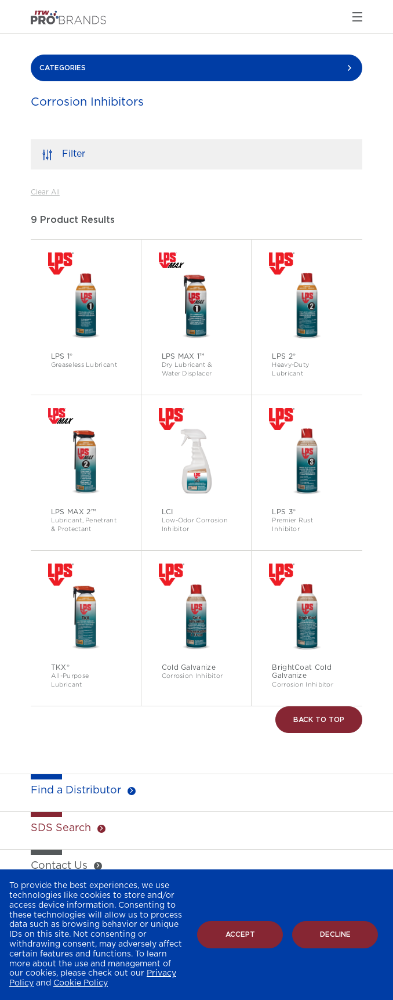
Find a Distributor (76, 790)
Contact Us (59, 866)
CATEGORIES (62, 67)
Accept (240, 934)
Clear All (45, 192)
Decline (335, 934)
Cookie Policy (80, 983)
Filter (73, 153)
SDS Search (61, 828)
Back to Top (318, 719)
